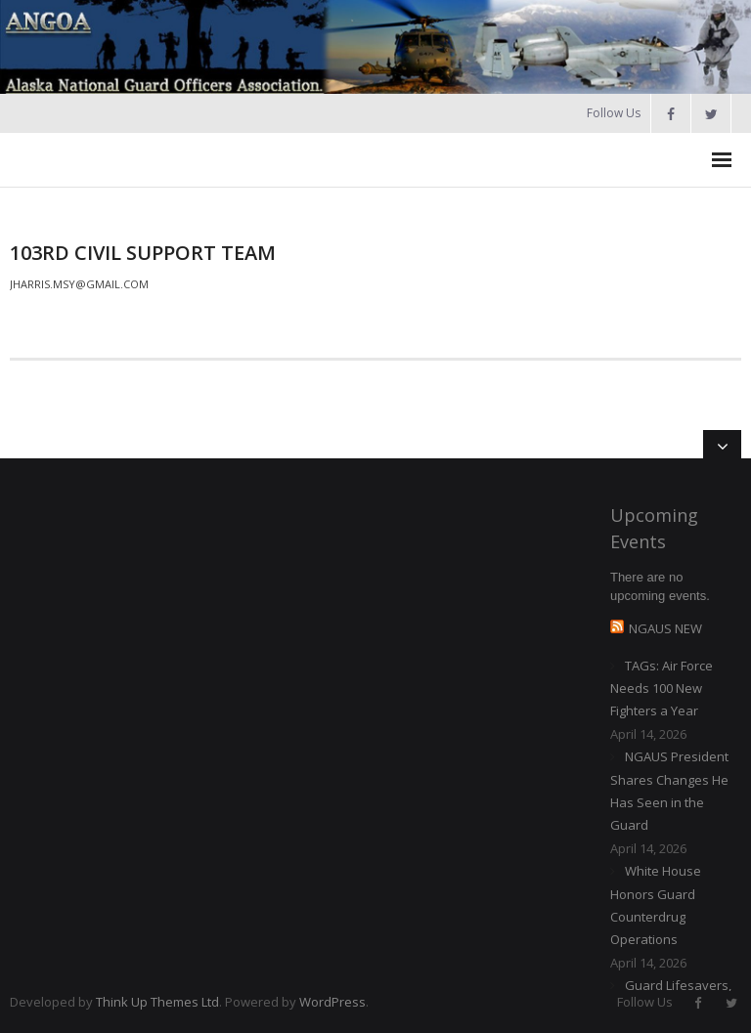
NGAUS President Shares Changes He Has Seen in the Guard (669, 791)
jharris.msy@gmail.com (79, 284)
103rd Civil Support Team (143, 252)
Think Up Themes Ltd (157, 1002)
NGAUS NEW (665, 628)
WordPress (332, 1002)
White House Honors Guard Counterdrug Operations (655, 905)
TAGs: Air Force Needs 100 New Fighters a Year (661, 688)
